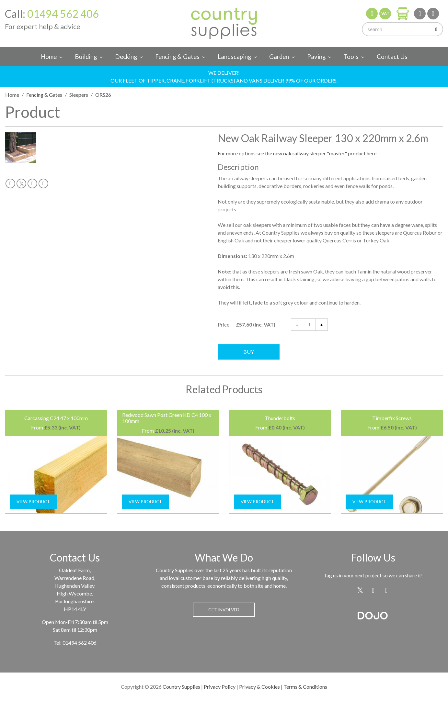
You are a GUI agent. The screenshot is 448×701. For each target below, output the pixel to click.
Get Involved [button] (223, 609)
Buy (248, 352)
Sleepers (78, 95)
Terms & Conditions (305, 687)
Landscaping (234, 56)
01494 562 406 (63, 13)
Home (49, 56)
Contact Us (392, 56)
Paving (316, 56)
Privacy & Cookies (259, 687)
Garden (279, 56)
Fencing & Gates (177, 56)
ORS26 (103, 95)
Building (86, 56)
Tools (351, 56)
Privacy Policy (219, 687)
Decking (126, 56)
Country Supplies (181, 687)
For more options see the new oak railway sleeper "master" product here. (297, 153)
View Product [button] (33, 501)
